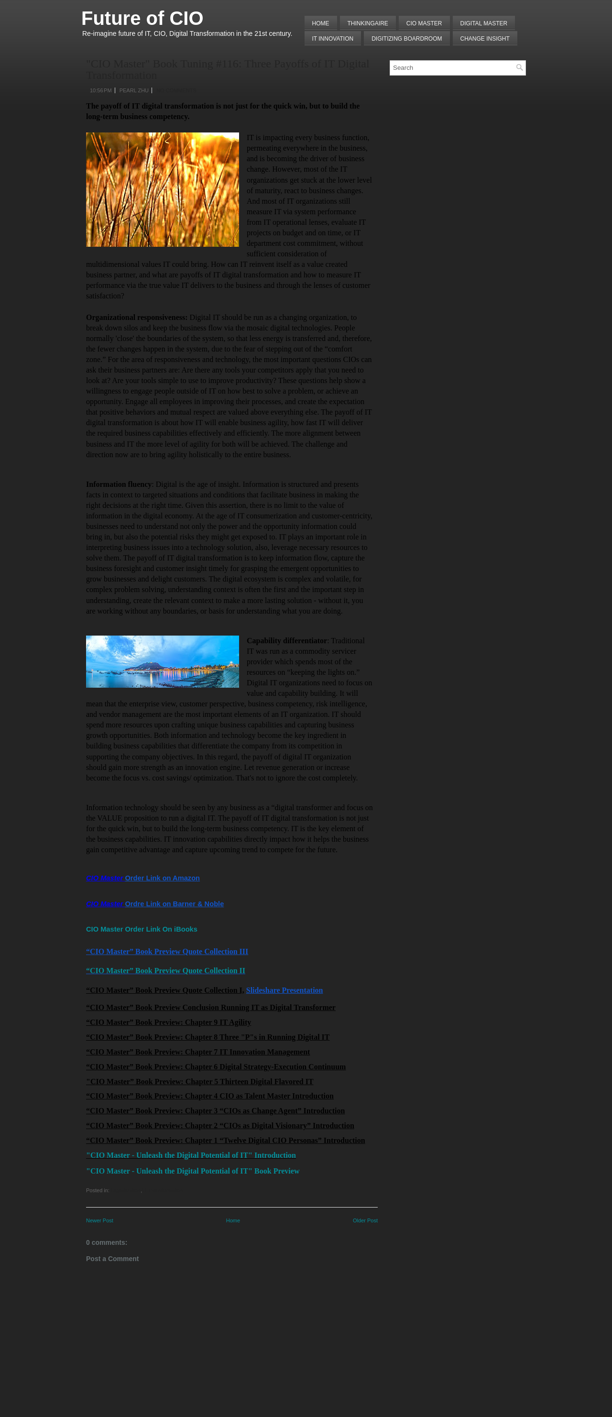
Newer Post (99, 1220)
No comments (176, 90)
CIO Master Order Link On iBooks (141, 929)
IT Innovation (333, 38)
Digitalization (126, 1190)
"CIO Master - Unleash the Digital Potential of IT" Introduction (191, 1155)
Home (320, 23)
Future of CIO (142, 18)
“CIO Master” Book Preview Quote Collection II (165, 971)
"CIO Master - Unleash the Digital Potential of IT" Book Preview (192, 1171)
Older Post (365, 1220)
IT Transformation (162, 1190)
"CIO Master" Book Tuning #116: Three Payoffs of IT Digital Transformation (228, 69)
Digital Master (484, 23)
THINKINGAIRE (368, 23)
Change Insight (485, 38)
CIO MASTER (424, 23)
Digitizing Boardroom (407, 38)
